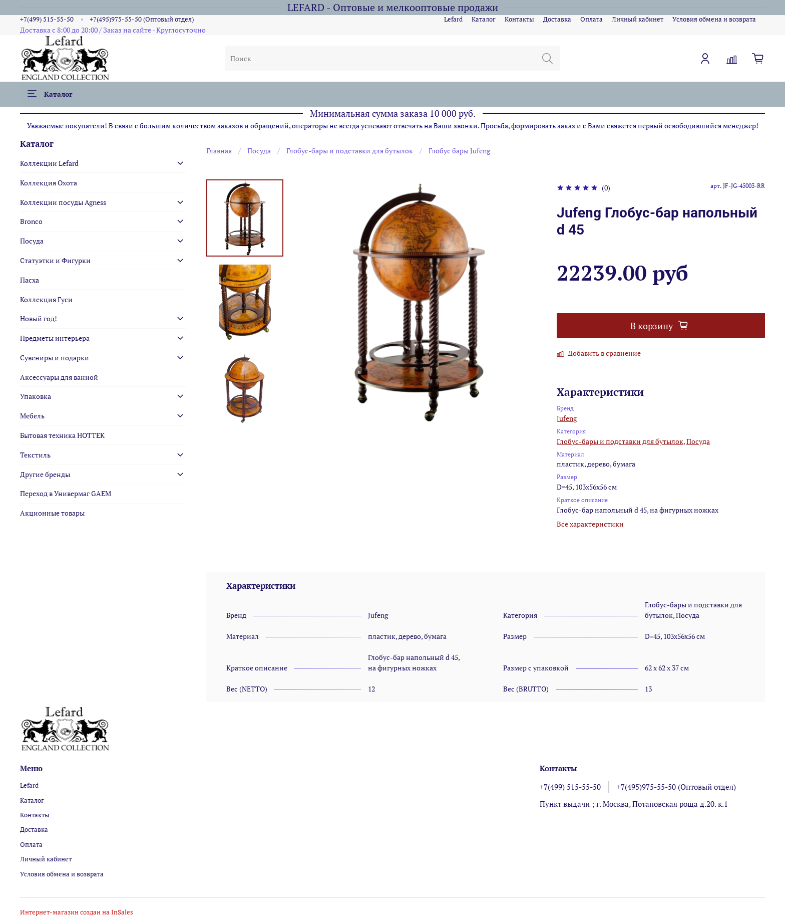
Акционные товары (52, 513)
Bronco (31, 221)
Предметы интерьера (55, 338)
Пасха (29, 280)
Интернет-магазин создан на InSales (76, 912)
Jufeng (567, 418)
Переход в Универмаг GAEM (65, 493)
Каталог (484, 19)
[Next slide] (244, 413)
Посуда (259, 150)
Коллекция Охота (48, 182)
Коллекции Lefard (49, 163)
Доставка (557, 19)
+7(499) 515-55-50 (47, 19)
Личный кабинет (637, 19)
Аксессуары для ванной (59, 377)
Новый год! (38, 318)
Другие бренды (45, 474)
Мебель (32, 415)
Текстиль (35, 454)
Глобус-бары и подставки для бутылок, (621, 441)
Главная (219, 150)
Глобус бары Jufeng (459, 150)
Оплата (591, 19)
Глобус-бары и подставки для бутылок (349, 150)
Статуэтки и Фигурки (55, 260)
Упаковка (35, 396)
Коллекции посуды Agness (63, 202)
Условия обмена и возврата (714, 19)
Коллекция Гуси (46, 299)
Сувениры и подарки (54, 357)
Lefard (453, 19)
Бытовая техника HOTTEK (62, 435)
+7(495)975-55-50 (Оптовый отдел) (142, 19)
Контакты (519, 19)
